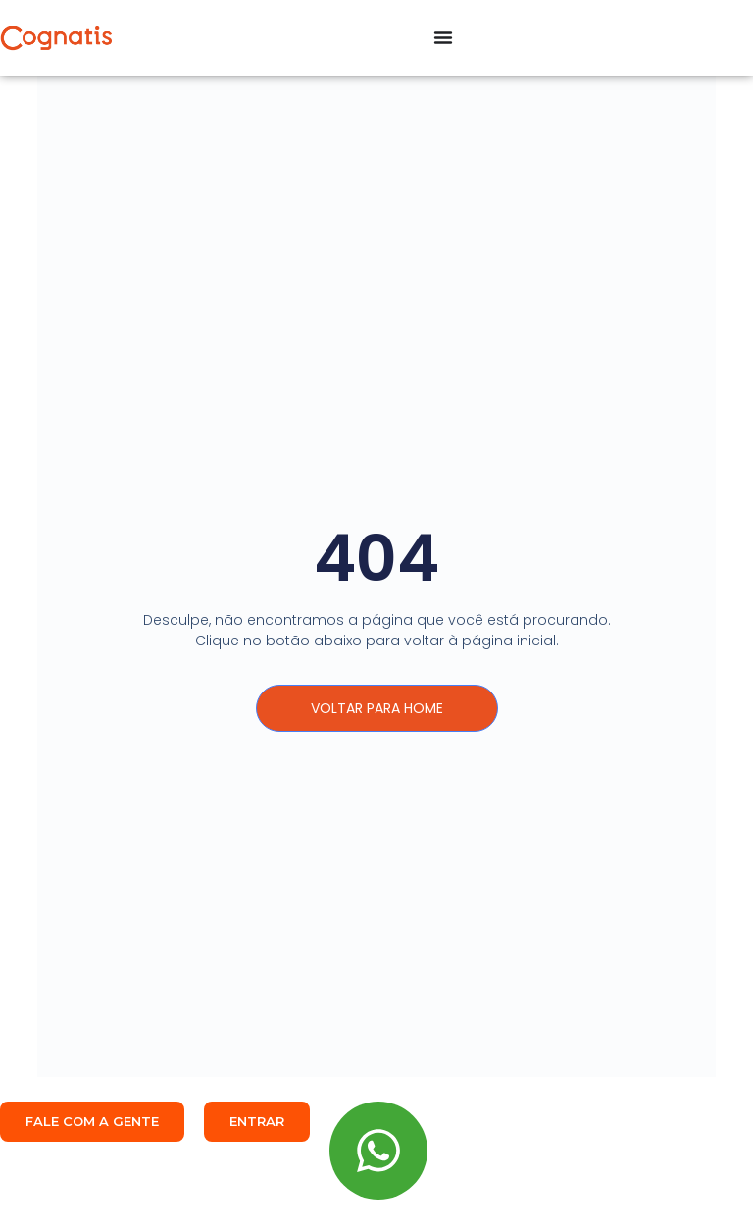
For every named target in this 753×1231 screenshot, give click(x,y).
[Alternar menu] (443, 37)
